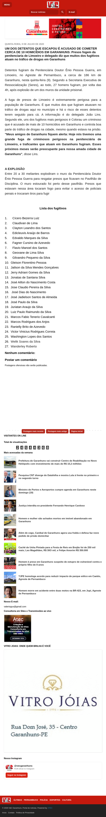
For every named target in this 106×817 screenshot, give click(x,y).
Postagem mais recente (33, 431)
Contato (11, 813)
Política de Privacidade (25, 813)
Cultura (66, 800)
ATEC (50, 808)
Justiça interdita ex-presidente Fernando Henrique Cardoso (51, 505)
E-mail (72, 12)
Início (4, 813)
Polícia (44, 800)
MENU (7, 5)
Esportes (55, 800)
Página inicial (77, 431)
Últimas (18, 800)
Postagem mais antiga (57, 431)
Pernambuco (31, 800)
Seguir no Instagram (16, 775)
